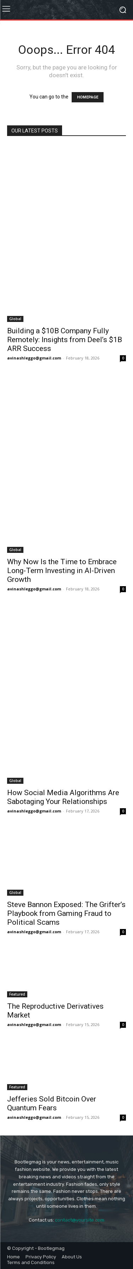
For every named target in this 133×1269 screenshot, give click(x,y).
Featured (17, 994)
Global (15, 318)
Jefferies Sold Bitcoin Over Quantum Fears (51, 1103)
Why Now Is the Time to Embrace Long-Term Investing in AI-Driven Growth (62, 570)
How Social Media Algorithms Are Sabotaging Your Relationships (63, 797)
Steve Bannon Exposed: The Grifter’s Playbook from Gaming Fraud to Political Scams (66, 913)
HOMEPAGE (87, 97)
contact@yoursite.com (79, 1220)
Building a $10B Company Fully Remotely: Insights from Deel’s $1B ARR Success (64, 340)
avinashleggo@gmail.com (34, 358)
